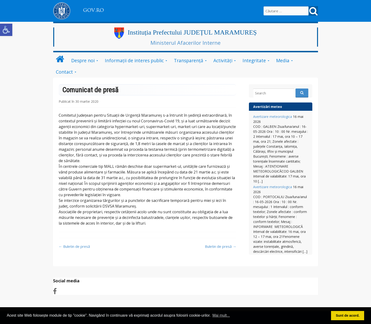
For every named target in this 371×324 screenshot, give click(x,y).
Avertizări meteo (267, 106)
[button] (6, 30)
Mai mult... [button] (221, 315)
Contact (64, 72)
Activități (222, 60)
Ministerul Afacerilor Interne (185, 42)
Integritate (254, 60)
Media (282, 60)
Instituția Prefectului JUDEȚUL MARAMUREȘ (192, 32)
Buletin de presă (74, 246)
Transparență (188, 60)
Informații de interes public (134, 60)
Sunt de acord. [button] (347, 315)
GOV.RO (93, 10)
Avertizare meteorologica (272, 116)
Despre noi (83, 60)
